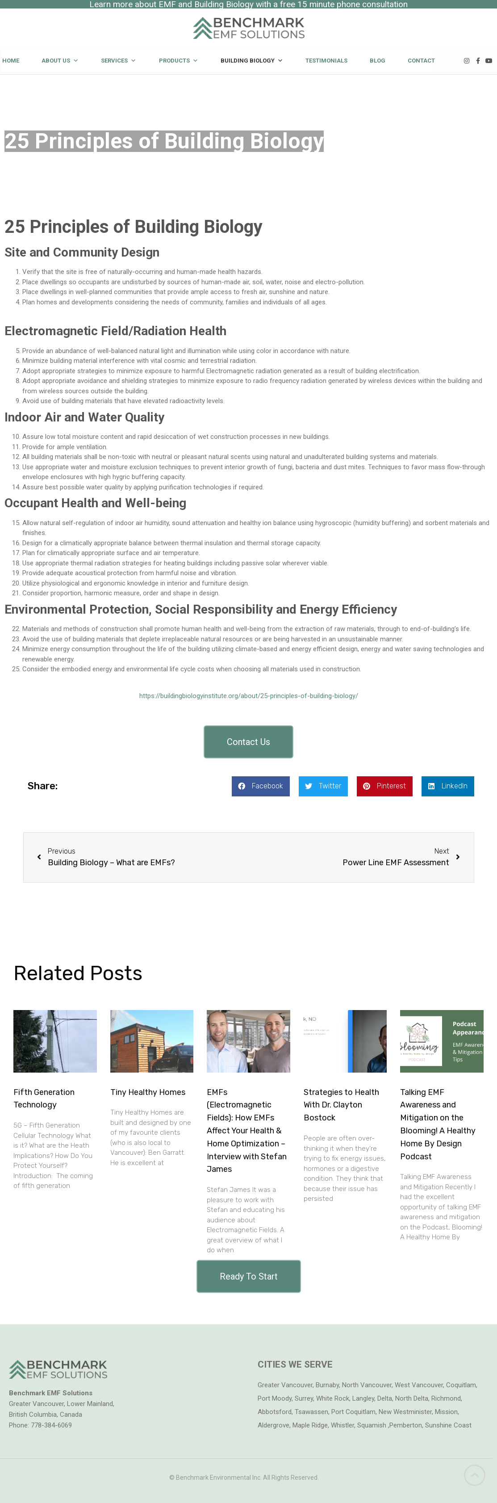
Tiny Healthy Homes (147, 1092)
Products (178, 60)
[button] (248, 741)
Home (10, 60)
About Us (60, 60)
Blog (377, 60)
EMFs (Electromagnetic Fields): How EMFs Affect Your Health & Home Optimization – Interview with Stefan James (247, 1131)
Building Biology (252, 60)
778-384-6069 (51, 1425)
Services (118, 60)
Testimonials (326, 60)
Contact (421, 60)
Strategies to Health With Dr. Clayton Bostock (341, 1105)
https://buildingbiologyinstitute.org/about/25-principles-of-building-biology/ (248, 696)
